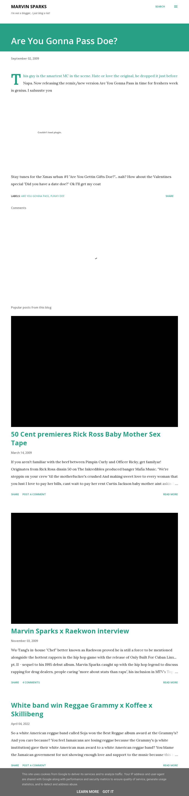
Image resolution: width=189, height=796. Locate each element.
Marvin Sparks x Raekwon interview (70, 631)
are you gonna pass (35, 196)
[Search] (160, 6)
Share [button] (170, 196)
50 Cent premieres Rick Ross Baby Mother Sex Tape (86, 438)
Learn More (88, 791)
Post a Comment (34, 494)
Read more (170, 494)
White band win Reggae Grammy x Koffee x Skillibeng (81, 709)
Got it (108, 791)
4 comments (31, 682)
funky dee (57, 196)
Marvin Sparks (29, 6)
